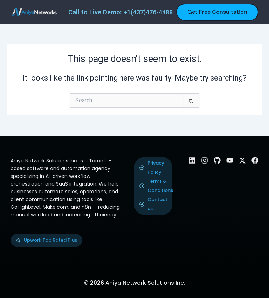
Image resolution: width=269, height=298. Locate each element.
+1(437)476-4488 (148, 12)
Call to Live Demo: (96, 12)
